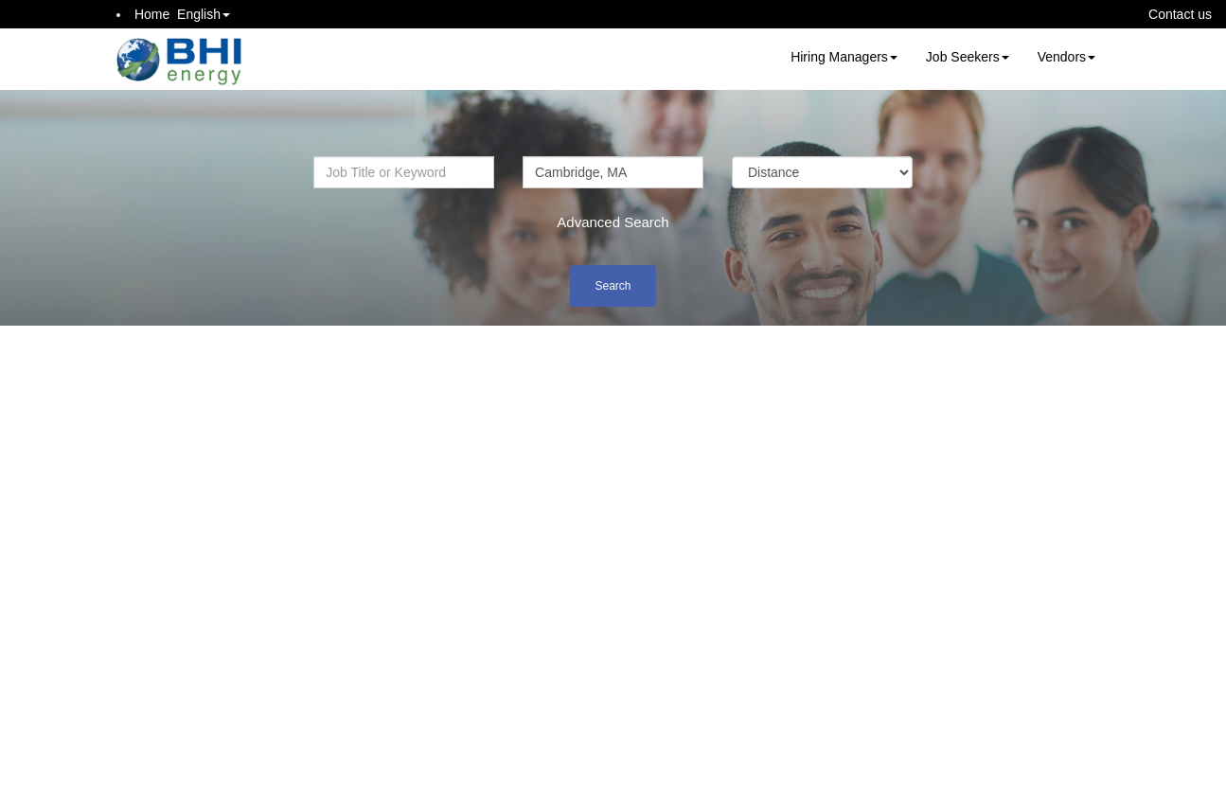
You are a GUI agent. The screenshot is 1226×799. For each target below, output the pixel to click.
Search (613, 286)
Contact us (1180, 14)
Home (151, 14)
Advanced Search (612, 222)
